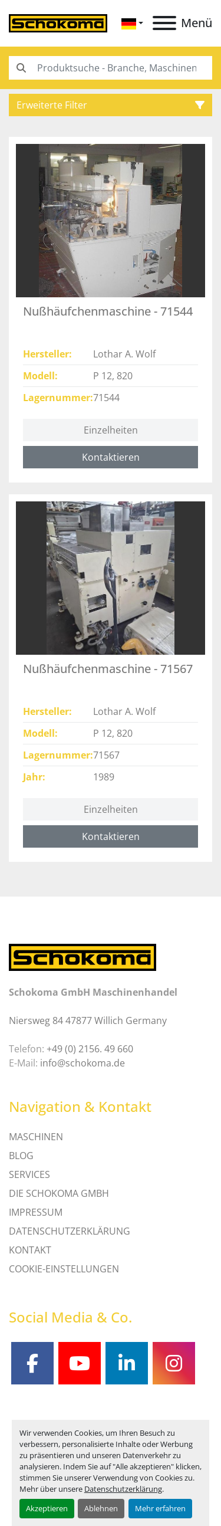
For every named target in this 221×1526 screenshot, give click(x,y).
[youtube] (79, 1363)
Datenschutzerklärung (123, 1489)
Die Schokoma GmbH (59, 1193)
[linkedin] (126, 1363)
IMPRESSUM (35, 1212)
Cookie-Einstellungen (64, 1268)
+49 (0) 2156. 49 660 (90, 1048)
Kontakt (30, 1249)
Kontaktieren (111, 457)
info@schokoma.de (82, 1062)
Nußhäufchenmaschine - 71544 (108, 311)
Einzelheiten (111, 430)
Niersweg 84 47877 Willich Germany (88, 1020)
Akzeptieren (47, 1508)
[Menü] (164, 23)
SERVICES (29, 1174)
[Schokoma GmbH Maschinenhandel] (82, 956)
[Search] (110, 68)
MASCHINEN (36, 1136)
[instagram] (174, 1363)
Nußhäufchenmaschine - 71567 (108, 669)
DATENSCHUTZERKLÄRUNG (69, 1231)
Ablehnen (101, 1508)
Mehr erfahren (160, 1508)
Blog (21, 1155)
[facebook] (32, 1363)
